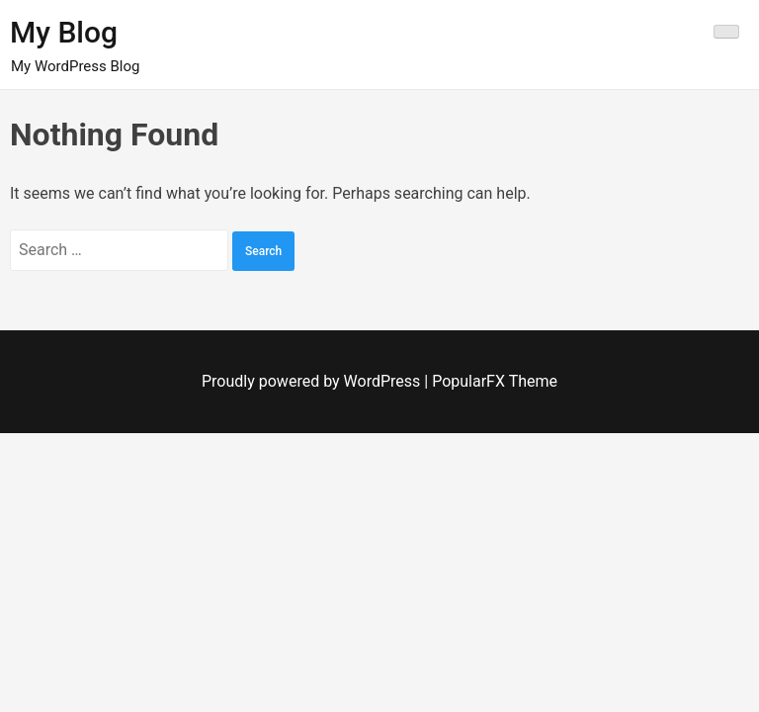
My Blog (64, 32)
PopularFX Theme (494, 381)
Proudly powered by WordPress (313, 381)
